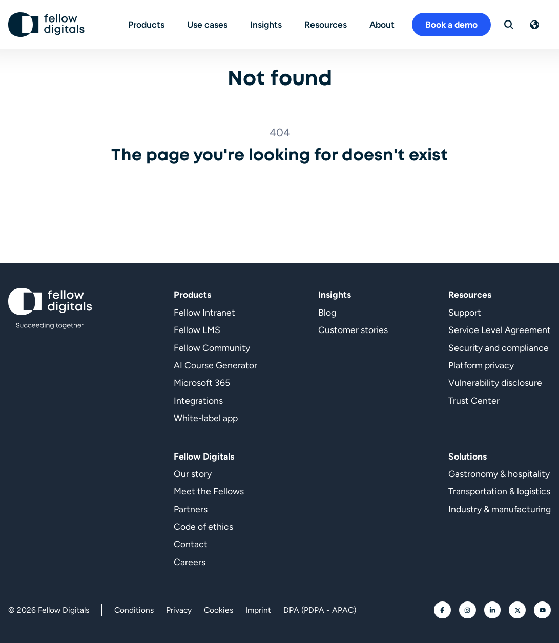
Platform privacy (481, 365)
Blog (327, 312)
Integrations (198, 400)
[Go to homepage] (46, 24)
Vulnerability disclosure (495, 382)
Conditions (134, 610)
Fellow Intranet (204, 312)
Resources (325, 24)
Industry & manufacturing (499, 509)
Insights (266, 24)
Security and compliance (498, 347)
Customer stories (353, 329)
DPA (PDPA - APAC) (319, 610)
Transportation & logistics (499, 491)
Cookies (218, 610)
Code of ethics (203, 526)
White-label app (206, 417)
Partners (191, 509)
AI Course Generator (215, 365)
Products (146, 24)
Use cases (207, 24)
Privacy (179, 610)
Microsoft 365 (202, 382)
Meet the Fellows (209, 491)
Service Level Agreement (499, 329)
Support (464, 312)
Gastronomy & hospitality (499, 473)
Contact (191, 543)
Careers (189, 561)
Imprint (258, 610)
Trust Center (474, 400)
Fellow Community (212, 347)
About (382, 24)
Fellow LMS (197, 329)
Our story (193, 473)
